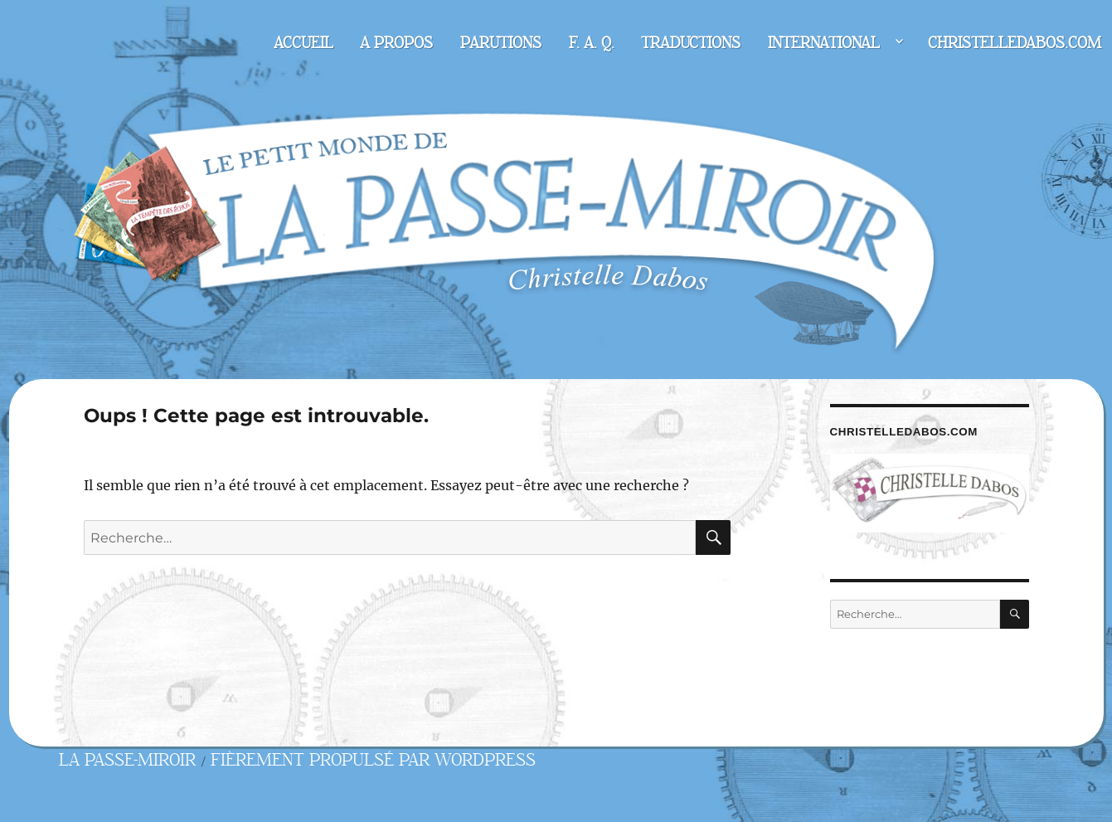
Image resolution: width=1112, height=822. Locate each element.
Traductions (691, 43)
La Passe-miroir (127, 760)
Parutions (500, 43)
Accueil (303, 43)
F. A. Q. (591, 43)
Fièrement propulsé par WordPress (373, 760)
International (824, 43)
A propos (396, 43)
